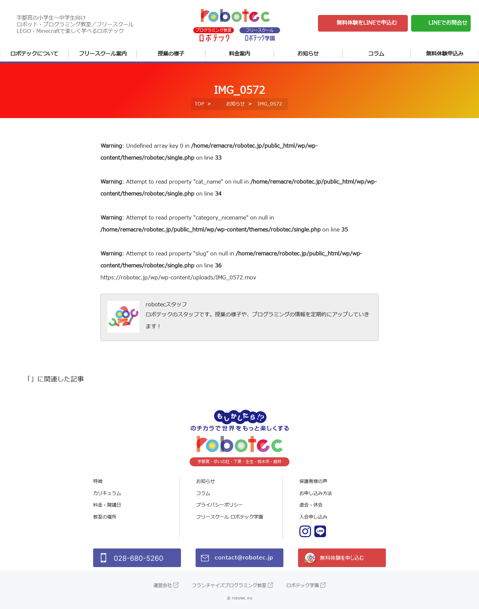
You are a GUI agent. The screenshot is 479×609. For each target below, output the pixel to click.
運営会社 (162, 585)
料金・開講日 (107, 505)
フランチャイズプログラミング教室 (229, 585)
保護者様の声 (313, 481)
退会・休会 (311, 505)
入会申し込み (313, 517)
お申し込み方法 (315, 493)
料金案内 (239, 54)
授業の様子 (171, 54)
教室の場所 (104, 517)
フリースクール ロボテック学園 (229, 517)
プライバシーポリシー (219, 505)
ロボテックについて (34, 54)
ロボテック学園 (302, 585)
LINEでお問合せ (447, 23)
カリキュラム (107, 493)
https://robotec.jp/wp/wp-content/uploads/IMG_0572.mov (178, 278)
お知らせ (308, 54)
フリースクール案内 (103, 54)
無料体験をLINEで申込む (367, 23)
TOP (199, 103)
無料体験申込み (444, 54)
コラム (376, 54)
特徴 (97, 481)
